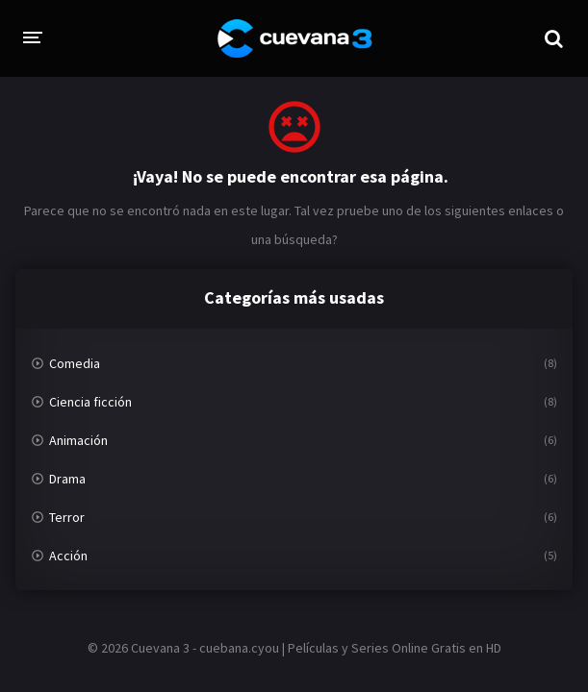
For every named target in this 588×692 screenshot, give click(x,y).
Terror (67, 517)
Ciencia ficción (90, 401)
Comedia (74, 363)
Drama (67, 478)
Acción (68, 555)
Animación (78, 440)
